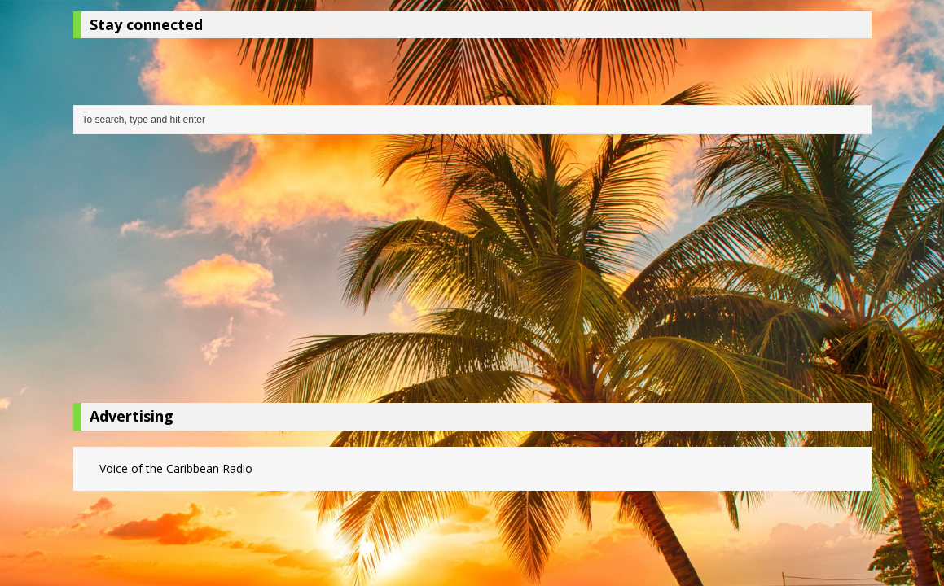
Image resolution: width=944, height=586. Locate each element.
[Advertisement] (472, 273)
